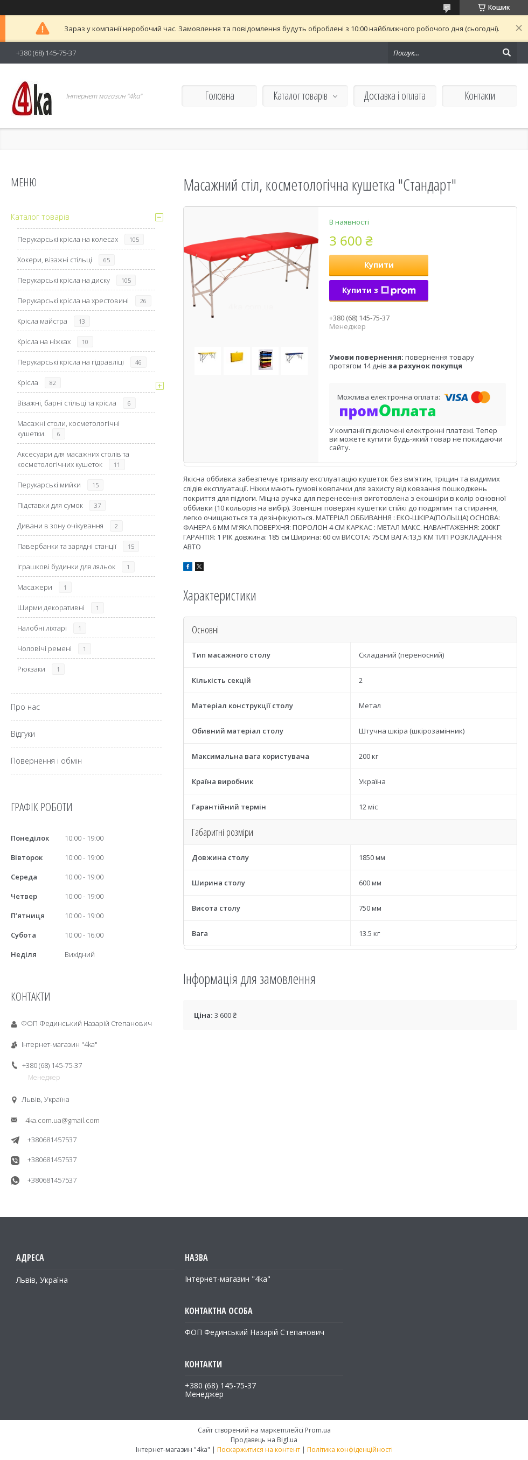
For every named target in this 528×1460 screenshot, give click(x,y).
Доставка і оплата (395, 95)
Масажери (34, 587)
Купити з (379, 290)
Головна (219, 95)
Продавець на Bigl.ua (264, 1439)
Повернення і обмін (46, 761)
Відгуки (23, 734)
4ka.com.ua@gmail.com (62, 1120)
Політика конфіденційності (350, 1449)
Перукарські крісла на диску (63, 280)
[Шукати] (506, 53)
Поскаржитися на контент (258, 1449)
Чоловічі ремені (44, 648)
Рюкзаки (31, 669)
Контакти (479, 95)
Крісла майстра (42, 321)
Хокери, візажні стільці (54, 259)
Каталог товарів (300, 95)
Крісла (27, 382)
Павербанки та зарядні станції (66, 546)
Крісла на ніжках (44, 341)
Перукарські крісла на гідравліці (70, 362)
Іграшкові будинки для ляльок (66, 566)
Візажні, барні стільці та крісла (66, 403)
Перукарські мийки (49, 485)
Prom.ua (318, 1430)
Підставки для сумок (50, 505)
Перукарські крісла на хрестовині (73, 300)
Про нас (25, 707)
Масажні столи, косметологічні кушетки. (68, 428)
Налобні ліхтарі (42, 628)
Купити (379, 265)
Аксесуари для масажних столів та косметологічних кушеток (73, 459)
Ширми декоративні (51, 607)
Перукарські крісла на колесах (67, 239)
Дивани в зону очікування (60, 525)
